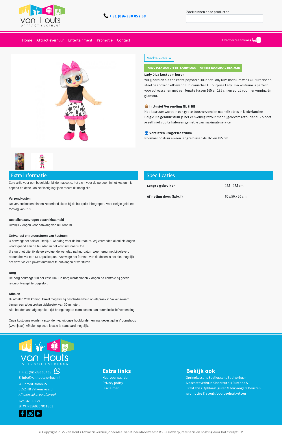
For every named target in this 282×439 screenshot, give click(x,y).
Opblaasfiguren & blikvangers (225, 388)
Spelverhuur (237, 377)
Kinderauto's (222, 382)
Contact (123, 40)
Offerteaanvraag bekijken (220, 68)
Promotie (105, 40)
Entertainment (80, 40)
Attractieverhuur (50, 40)
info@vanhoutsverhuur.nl (41, 377)
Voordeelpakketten (231, 393)
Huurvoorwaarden (115, 377)
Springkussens (197, 377)
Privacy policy (112, 382)
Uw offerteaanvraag (241, 40)
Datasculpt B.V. (232, 432)
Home (27, 40)
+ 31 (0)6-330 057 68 (127, 16)
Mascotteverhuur (199, 382)
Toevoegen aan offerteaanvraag (171, 68)
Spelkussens (218, 377)
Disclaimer (110, 388)
